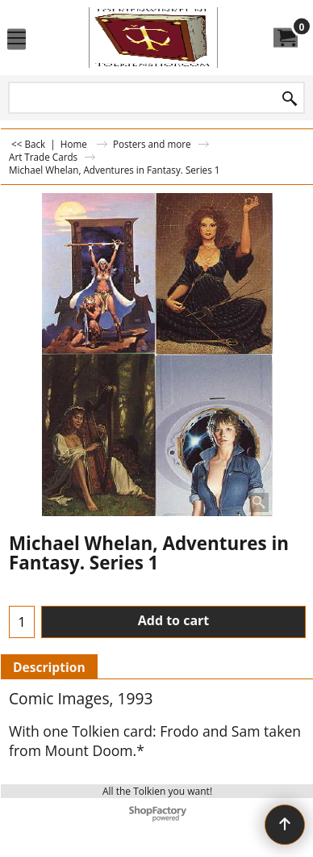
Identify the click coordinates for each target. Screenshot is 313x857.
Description (49, 667)
